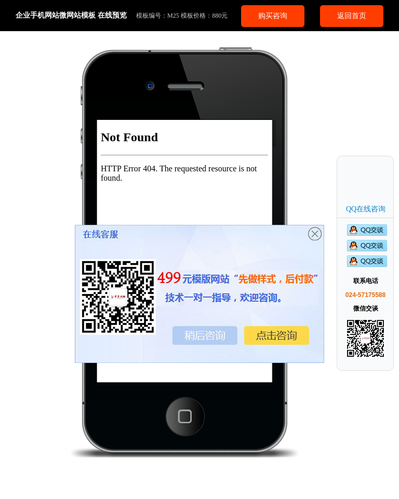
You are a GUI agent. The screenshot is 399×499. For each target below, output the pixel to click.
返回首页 (351, 16)
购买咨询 (272, 16)
